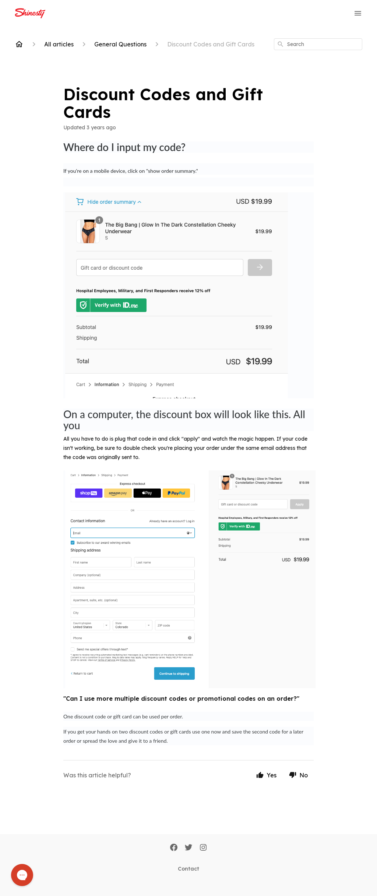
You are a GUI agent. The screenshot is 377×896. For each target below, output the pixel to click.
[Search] (280, 44)
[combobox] (318, 44)
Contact (188, 868)
